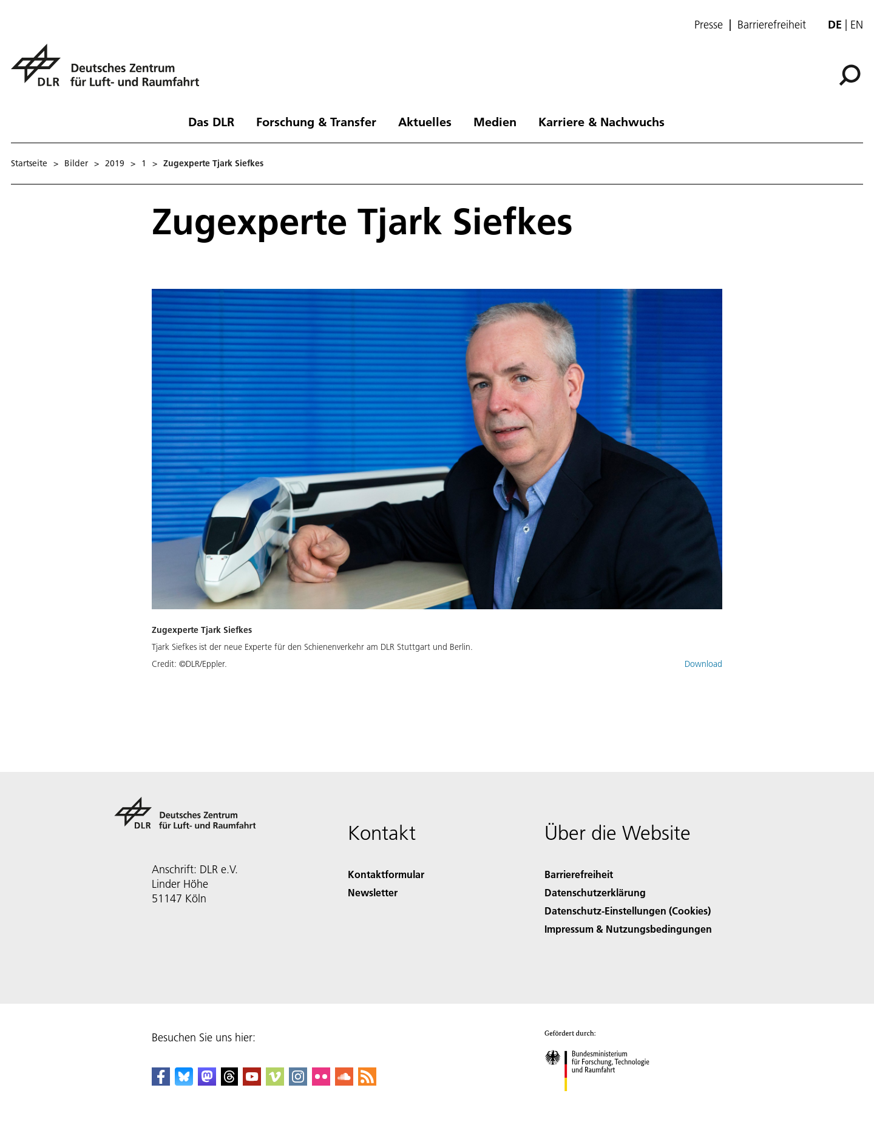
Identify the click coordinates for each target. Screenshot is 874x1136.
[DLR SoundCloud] (344, 1082)
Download (703, 663)
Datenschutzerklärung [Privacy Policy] (595, 892)
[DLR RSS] (367, 1082)
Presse (708, 25)
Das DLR (211, 121)
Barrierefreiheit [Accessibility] (578, 874)
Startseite (29, 163)
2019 (114, 163)
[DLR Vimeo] (275, 1082)
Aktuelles (425, 121)
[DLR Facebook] (161, 1082)
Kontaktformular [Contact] (386, 874)
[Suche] (850, 75)
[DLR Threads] (229, 1082)
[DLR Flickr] (321, 1082)
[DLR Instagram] (298, 1082)
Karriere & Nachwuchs (601, 121)
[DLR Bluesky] (184, 1082)
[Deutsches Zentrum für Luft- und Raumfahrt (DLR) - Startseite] (110, 72)
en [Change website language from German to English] (856, 25)
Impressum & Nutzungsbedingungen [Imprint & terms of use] (628, 928)
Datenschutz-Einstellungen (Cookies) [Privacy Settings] (627, 910)
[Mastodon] (207, 1082)
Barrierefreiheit (771, 25)
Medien (495, 121)
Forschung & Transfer (316, 121)
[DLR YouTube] (252, 1082)
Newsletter (373, 892)
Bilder (76, 163)
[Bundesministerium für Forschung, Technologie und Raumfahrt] (603, 1102)
